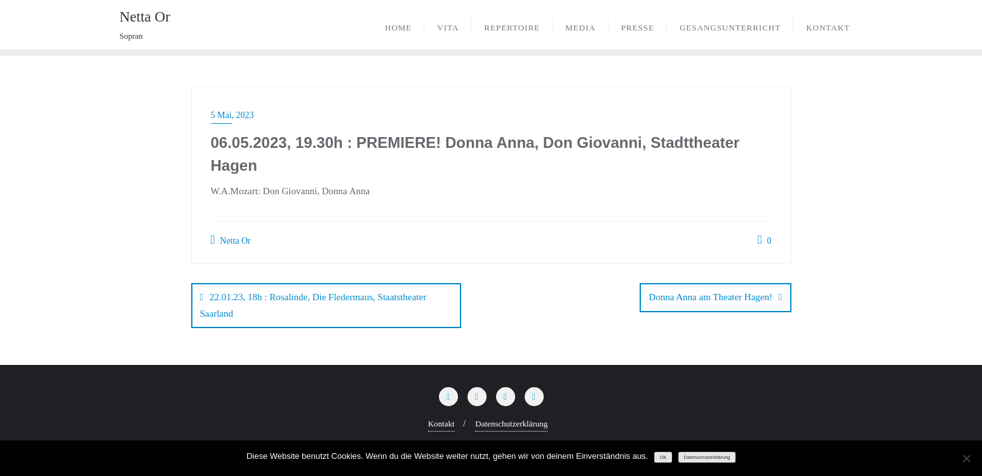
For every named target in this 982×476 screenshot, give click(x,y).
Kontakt (441, 423)
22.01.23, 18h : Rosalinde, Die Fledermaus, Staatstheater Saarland (313, 305)
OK (663, 457)
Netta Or (231, 240)
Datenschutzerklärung (511, 423)
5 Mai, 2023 (232, 115)
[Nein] (966, 458)
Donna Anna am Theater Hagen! (710, 297)
